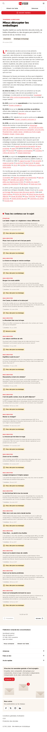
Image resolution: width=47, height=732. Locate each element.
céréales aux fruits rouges (32, 132)
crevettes (38, 150)
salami (13, 148)
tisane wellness (8, 194)
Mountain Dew (7, 132)
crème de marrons (9, 153)
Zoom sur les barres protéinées (13, 573)
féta (27, 179)
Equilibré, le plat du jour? (11, 357)
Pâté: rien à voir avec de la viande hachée (17, 513)
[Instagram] (15, 708)
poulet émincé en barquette (24, 129)
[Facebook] (6, 708)
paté (4, 150)
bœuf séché (29, 163)
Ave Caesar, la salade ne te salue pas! (15, 300)
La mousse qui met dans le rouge (14, 436)
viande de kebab (16, 196)
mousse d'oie (8, 200)
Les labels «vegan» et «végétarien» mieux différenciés (21, 220)
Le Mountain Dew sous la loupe (13, 320)
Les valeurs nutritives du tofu (13, 338)
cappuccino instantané (10, 184)
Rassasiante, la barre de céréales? (14, 377)
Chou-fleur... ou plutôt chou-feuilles (15, 533)
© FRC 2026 (7, 726)
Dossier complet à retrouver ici (25, 119)
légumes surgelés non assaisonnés (24, 177)
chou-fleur (35, 148)
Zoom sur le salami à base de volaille (15, 553)
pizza (22, 134)
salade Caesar (18, 132)
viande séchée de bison (19, 198)
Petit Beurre (24, 184)
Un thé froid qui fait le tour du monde (15, 493)
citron (15, 165)
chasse (17, 134)
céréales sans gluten (17, 179)
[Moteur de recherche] (3, 3)
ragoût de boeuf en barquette (25, 146)
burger (12, 134)
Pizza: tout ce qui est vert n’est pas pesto (17, 240)
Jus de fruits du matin (36, 127)
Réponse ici (22, 113)
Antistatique (26, 726)
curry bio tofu (39, 129)
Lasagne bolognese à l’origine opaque (15, 475)
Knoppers (6, 134)
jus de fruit (19, 163)
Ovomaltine (6, 177)
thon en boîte (36, 161)
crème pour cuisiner (34, 165)
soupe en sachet (8, 163)
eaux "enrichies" (30, 196)
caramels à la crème (37, 198)
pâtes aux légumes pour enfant (13, 182)
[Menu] (44, 3)
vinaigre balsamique (24, 153)
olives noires (7, 167)
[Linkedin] (20, 708)
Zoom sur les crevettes (10, 456)
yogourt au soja (24, 161)
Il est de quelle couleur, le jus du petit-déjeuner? (19, 397)
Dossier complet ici (15, 105)
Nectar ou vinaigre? (9, 416)
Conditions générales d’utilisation (13, 716)
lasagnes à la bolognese (24, 150)
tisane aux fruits (35, 184)
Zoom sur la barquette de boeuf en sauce (17, 593)
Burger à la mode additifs (11, 280)
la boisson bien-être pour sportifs (23, 192)
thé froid (11, 150)
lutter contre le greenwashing (20, 97)
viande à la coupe (32, 182)
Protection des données (10, 721)
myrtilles (23, 165)
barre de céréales (8, 129)
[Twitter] (11, 708)
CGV (4, 718)
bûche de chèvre (20, 194)
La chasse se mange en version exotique (16, 260)
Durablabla (37, 95)
